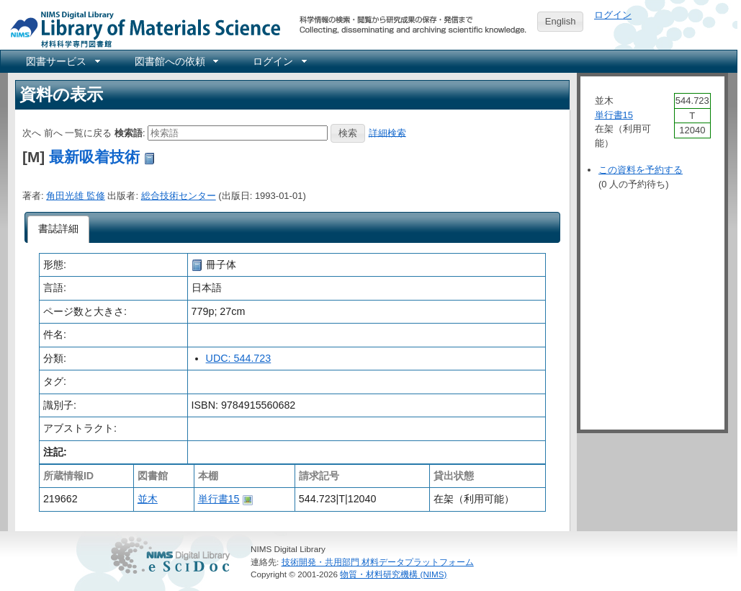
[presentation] (58, 229)
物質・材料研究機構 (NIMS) (393, 574)
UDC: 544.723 (238, 358)
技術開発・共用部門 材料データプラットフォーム (378, 561)
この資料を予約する (640, 169)
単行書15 (219, 499)
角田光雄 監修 (75, 195)
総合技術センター (178, 195)
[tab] (58, 229)
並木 (148, 499)
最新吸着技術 (94, 156)
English (560, 21)
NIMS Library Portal (141, 28)
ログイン (613, 14)
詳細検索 (387, 132)
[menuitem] (62, 61)
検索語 (128, 132)
